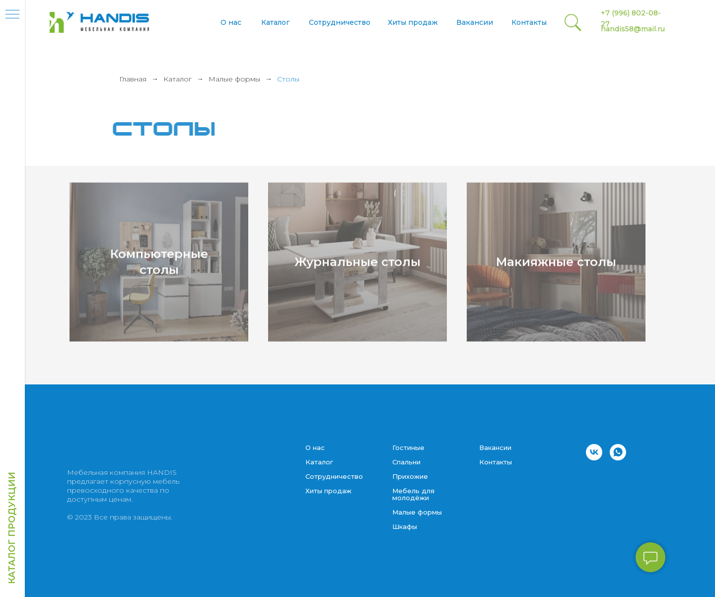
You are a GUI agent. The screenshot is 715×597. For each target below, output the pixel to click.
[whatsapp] (618, 452)
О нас (230, 22)
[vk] (594, 452)
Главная (132, 79)
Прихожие (410, 476)
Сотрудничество (339, 22)
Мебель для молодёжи (413, 494)
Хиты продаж (413, 22)
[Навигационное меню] (12, 15)
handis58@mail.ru (633, 28)
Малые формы (234, 79)
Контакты (529, 22)
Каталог (275, 22)
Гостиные (408, 447)
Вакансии (474, 22)
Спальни (406, 461)
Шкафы (404, 526)
